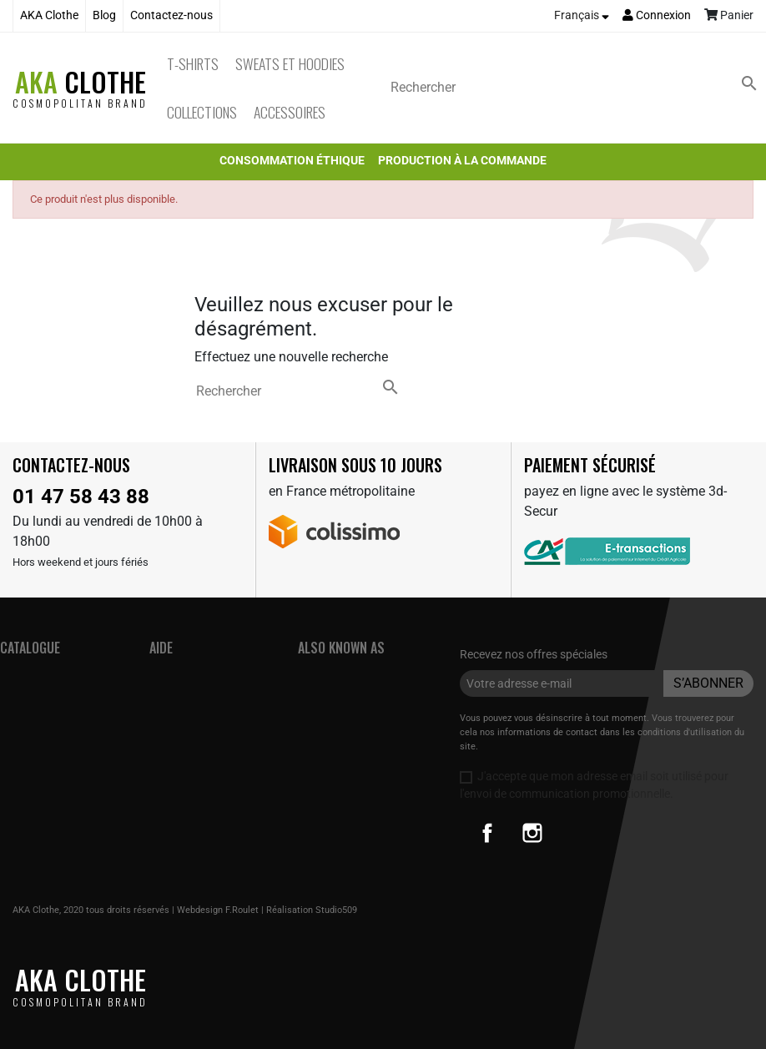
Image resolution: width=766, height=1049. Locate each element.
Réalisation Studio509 (311, 910)
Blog (104, 15)
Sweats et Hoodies (290, 63)
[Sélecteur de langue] (581, 16)
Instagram (532, 833)
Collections (202, 112)
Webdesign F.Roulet (218, 910)
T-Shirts (193, 63)
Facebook (487, 833)
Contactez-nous (171, 15)
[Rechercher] (577, 87)
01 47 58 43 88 (81, 496)
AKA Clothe (49, 15)
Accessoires (289, 112)
